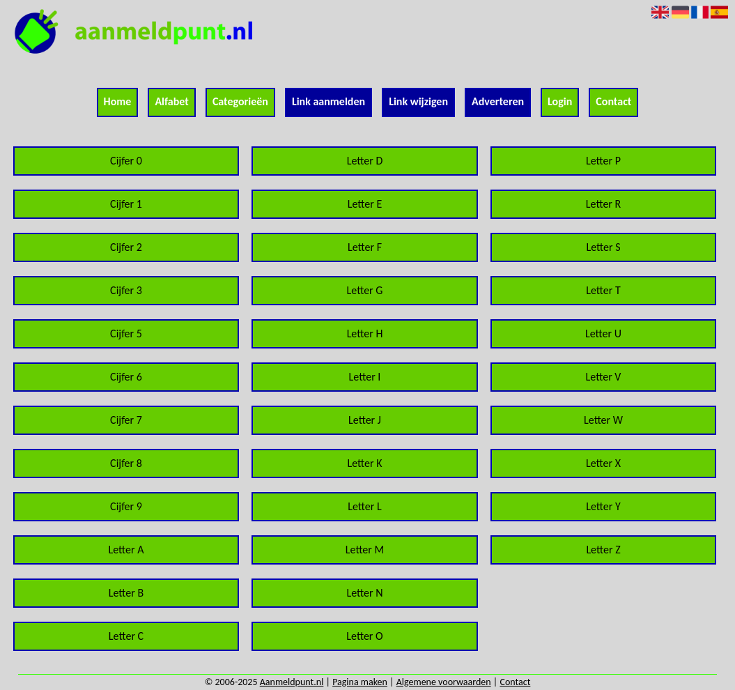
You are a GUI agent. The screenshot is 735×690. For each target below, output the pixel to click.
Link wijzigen (418, 101)
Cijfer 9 (126, 506)
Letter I (365, 376)
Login (560, 101)
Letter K (364, 463)
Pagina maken (359, 682)
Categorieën (240, 101)
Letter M (365, 549)
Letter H (365, 333)
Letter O (364, 636)
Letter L (364, 506)
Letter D (365, 160)
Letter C (126, 636)
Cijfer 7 (126, 420)
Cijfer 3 (126, 290)
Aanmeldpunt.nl (292, 682)
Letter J (364, 420)
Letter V (603, 376)
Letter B (126, 592)
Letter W (603, 420)
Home (118, 101)
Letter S (603, 247)
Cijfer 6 (126, 376)
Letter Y (603, 506)
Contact (613, 101)
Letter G (365, 290)
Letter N (364, 592)
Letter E (365, 203)
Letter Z (603, 549)
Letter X (603, 463)
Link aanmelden (328, 101)
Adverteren (498, 101)
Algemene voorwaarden (443, 682)
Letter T (603, 290)
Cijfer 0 (126, 160)
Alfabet (171, 101)
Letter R (603, 203)
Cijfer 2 (126, 247)
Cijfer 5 (126, 333)
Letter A (126, 549)
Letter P (603, 160)
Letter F (365, 247)
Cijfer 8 (126, 463)
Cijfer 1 (126, 203)
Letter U (603, 333)
